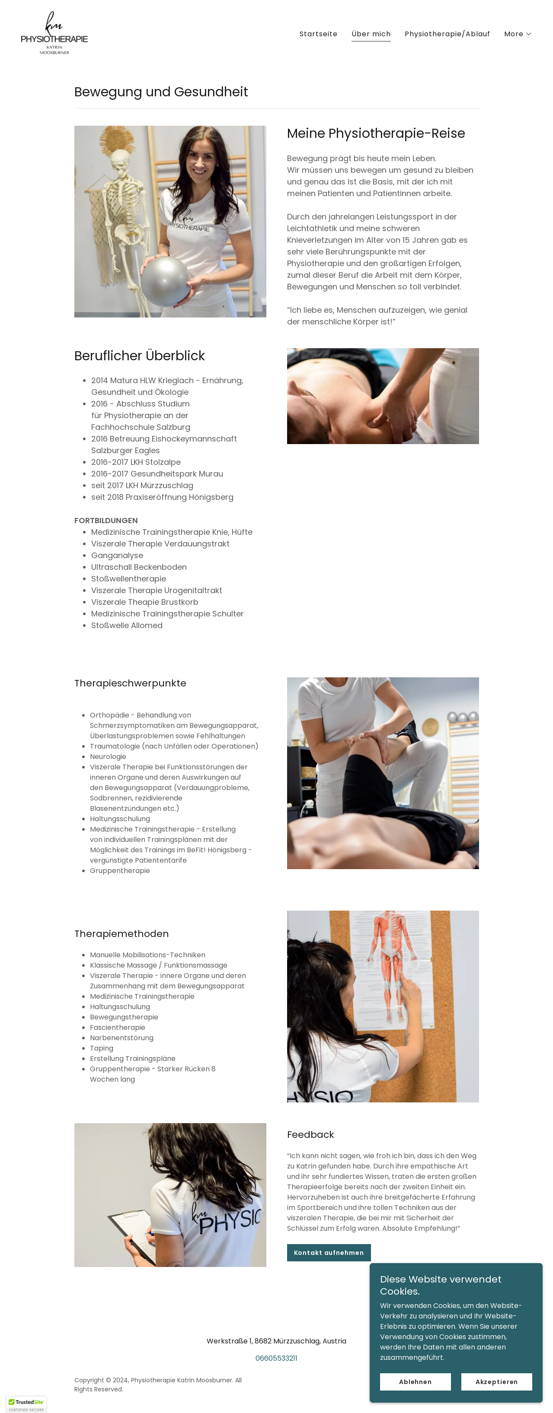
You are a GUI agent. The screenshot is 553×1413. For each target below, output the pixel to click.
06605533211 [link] (276, 1358)
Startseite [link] (319, 34)
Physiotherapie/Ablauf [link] (447, 34)
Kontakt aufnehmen (329, 1252)
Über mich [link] (371, 34)
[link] (54, 32)
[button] (518, 34)
